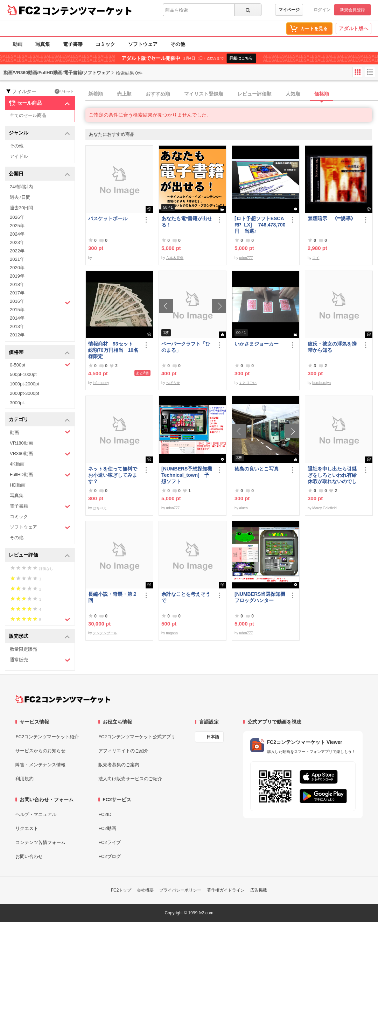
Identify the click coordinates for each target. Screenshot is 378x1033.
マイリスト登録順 (203, 94)
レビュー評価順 (254, 94)
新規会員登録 (352, 9)
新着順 (95, 94)
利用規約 (24, 778)
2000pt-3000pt (24, 393)
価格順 (321, 94)
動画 (17, 44)
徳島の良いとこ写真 (256, 469)
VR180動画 (21, 443)
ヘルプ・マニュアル (35, 814)
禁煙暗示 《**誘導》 (332, 218)
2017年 (17, 292)
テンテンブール (105, 633)
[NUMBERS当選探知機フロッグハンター (259, 597)
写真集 (42, 44)
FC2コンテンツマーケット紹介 (47, 736)
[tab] (231, 94)
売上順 (124, 94)
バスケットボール (107, 218)
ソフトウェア (143, 44)
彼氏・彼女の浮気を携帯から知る (332, 347)
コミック (105, 44)
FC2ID (105, 814)
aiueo (243, 508)
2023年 (17, 242)
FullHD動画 (40, 475)
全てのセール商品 (28, 115)
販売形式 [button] (39, 636)
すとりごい (248, 383)
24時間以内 (21, 186)
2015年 (17, 309)
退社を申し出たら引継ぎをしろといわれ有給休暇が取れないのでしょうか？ (332, 475)
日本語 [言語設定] (212, 736)
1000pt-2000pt (24, 383)
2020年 (17, 267)
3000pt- (17, 402)
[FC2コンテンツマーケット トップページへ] (62, 699)
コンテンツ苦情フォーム (40, 842)
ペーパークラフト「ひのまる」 (185, 347)
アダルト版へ (353, 28)
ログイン (322, 9)
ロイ (315, 258)
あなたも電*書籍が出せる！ (186, 222)
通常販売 (40, 660)
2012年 (17, 334)
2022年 (17, 250)
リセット (64, 91)
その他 (177, 44)
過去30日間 (21, 207)
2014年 (17, 318)
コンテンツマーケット (87, 10)
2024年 (17, 234)
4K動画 (17, 464)
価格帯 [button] (39, 352)
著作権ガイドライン (226, 890)
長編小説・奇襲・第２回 (112, 597)
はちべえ (100, 508)
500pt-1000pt (23, 374)
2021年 (17, 259)
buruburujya (321, 383)
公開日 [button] (39, 174)
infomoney (101, 383)
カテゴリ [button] (39, 420)
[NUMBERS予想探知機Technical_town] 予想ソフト (186, 475)
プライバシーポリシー (180, 890)
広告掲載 (258, 890)
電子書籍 (73, 44)
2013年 (17, 326)
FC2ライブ (109, 842)
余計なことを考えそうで (185, 597)
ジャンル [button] (39, 133)
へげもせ (173, 383)
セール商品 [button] (39, 103)
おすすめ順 (158, 94)
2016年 (40, 302)
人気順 (293, 94)
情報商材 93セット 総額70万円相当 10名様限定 (113, 350)
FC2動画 (107, 828)
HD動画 (18, 485)
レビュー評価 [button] (39, 555)
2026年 (17, 217)
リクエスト (26, 828)
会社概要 (145, 890)
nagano (171, 633)
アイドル (19, 156)
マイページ (289, 9)
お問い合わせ (29, 856)
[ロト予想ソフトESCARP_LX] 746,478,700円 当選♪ (260, 225)
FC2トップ (121, 890)
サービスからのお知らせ (40, 750)
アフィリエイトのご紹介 (123, 750)
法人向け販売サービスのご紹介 (130, 778)
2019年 (17, 276)
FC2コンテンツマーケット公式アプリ (136, 736)
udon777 (246, 258)
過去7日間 (20, 197)
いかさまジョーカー (256, 344)
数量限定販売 (23, 649)
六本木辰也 (174, 258)
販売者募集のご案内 (118, 764)
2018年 (17, 284)
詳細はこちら (241, 58)
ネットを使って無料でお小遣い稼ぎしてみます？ (112, 475)
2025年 (17, 225)
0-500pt (40, 365)
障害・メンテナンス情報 (40, 764)
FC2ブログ (109, 856)
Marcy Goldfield (324, 508)
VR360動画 (40, 454)
